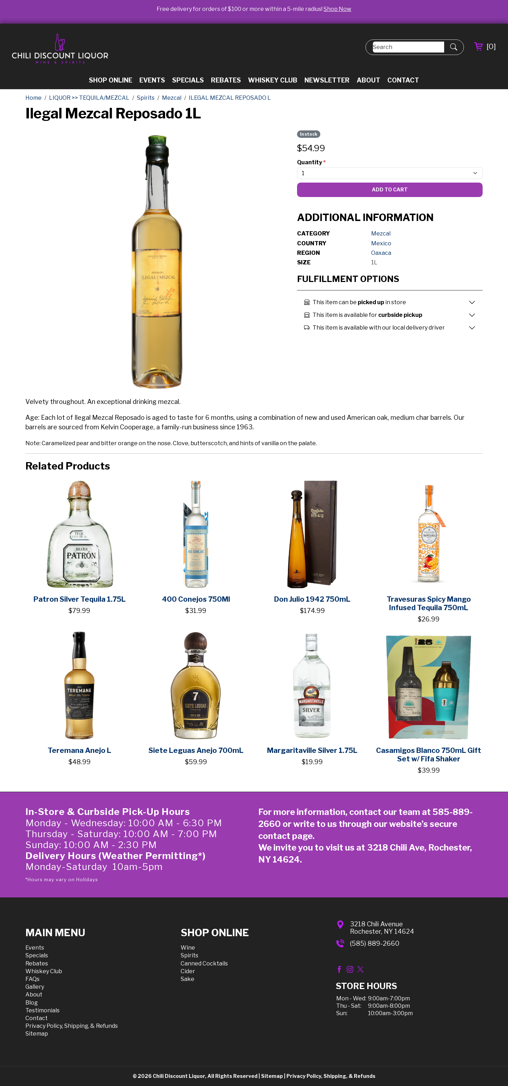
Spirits (189, 955)
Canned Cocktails (204, 963)
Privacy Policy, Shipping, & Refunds (71, 1026)
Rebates (226, 80)
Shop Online (110, 80)
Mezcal (381, 233)
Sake (187, 979)
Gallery (34, 986)
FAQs (32, 979)
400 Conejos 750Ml (196, 599)
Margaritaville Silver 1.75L (312, 750)
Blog (31, 1002)
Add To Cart (390, 189)
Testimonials (42, 1010)
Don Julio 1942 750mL (312, 599)
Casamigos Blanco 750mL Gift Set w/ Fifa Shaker (428, 754)
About (368, 80)
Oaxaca (381, 253)
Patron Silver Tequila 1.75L (80, 599)
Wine (188, 947)
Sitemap (36, 1033)
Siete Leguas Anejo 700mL (196, 750)
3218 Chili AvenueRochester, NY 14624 (382, 927)
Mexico (381, 243)
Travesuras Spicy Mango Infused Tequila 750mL (429, 603)
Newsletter (327, 80)
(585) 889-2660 (374, 943)
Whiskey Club (272, 80)
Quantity (311, 162)
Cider (188, 971)
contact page (285, 836)
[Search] (408, 47)
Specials (188, 80)
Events (152, 80)
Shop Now (337, 9)
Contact (403, 80)
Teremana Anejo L (79, 750)
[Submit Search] (454, 47)
